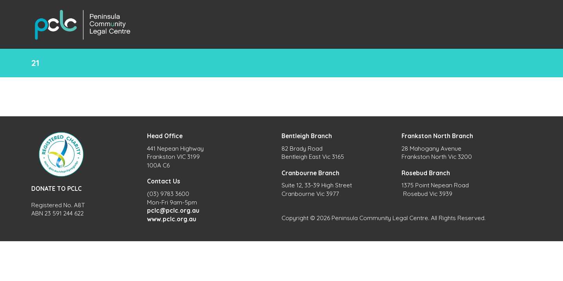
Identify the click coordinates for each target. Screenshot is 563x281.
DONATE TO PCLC (56, 188)
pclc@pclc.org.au (173, 210)
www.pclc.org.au (171, 219)
